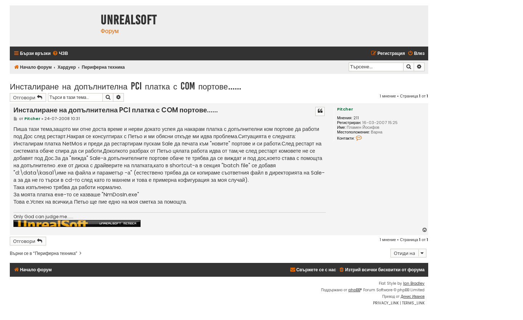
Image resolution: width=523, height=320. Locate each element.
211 (356, 118)
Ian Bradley (414, 283)
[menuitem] (60, 54)
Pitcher (345, 109)
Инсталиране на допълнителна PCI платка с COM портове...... (125, 86)
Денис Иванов (413, 296)
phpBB (354, 290)
